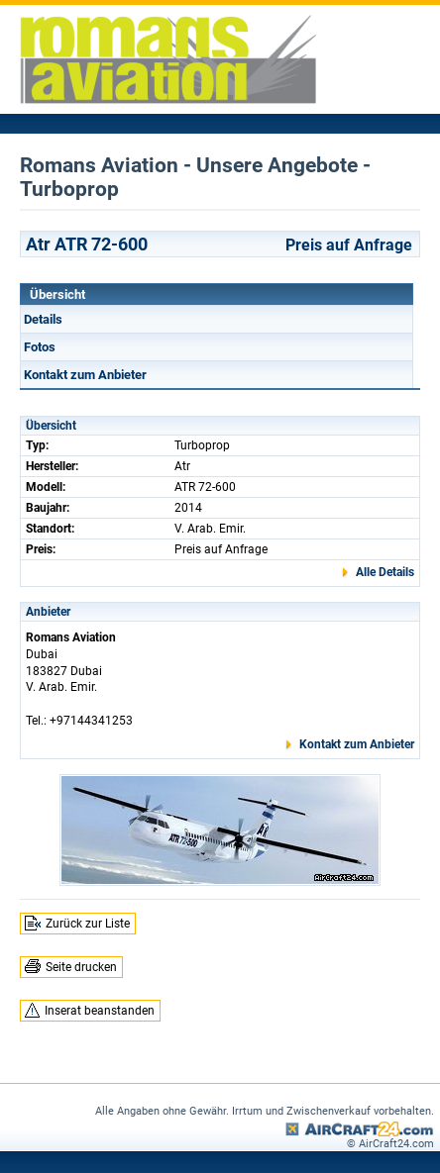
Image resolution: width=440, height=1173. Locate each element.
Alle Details (385, 572)
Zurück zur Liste (88, 923)
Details (43, 319)
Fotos (39, 347)
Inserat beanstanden (100, 1011)
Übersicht (57, 294)
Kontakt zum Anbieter (85, 374)
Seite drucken (81, 967)
